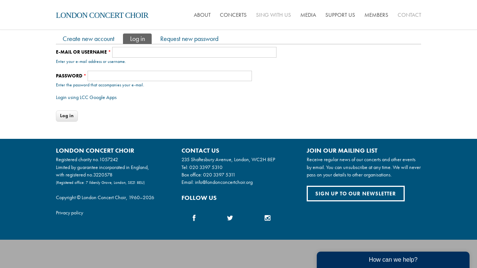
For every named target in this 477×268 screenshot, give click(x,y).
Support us (340, 15)
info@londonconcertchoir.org (224, 182)
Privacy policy (69, 212)
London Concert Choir (102, 15)
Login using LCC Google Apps (86, 97)
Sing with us (273, 15)
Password (71, 76)
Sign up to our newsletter (355, 193)
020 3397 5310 (205, 167)
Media (308, 15)
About (202, 15)
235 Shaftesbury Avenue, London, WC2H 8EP (228, 159)
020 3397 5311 (219, 174)
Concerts (233, 15)
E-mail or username (83, 52)
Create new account (88, 38)
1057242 (108, 159)
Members (376, 15)
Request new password (189, 38)
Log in (141, 38)
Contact (409, 15)
